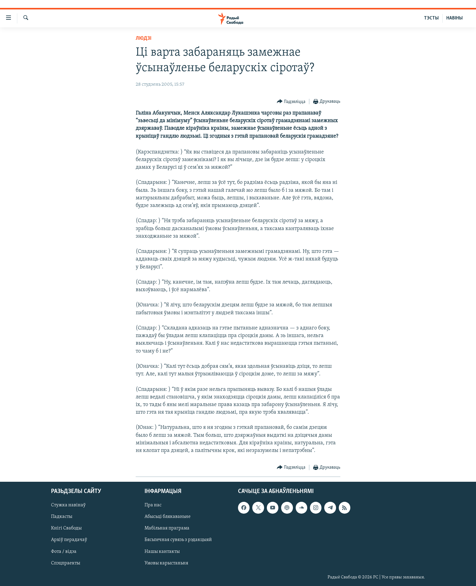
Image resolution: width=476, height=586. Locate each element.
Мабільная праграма (166, 528)
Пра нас (153, 505)
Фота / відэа (63, 551)
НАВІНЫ (454, 18)
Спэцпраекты (65, 563)
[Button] (291, 102)
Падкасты (61, 517)
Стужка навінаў (68, 505)
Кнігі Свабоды (66, 528)
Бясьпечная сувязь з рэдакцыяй (178, 540)
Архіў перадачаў (69, 540)
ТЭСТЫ (431, 18)
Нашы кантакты (162, 551)
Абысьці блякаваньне (167, 517)
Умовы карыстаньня (166, 563)
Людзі (143, 38)
